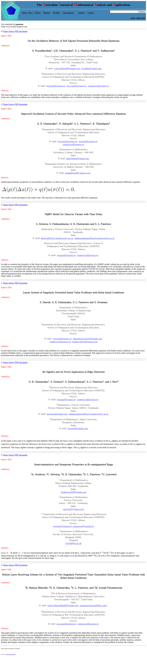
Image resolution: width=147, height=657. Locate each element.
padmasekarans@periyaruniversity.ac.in (94, 238)
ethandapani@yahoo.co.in (77, 172)
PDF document (21, 31)
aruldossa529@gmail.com (73, 492)
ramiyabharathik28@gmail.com (62, 605)
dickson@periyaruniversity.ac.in (57, 238)
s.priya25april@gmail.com (67, 68)
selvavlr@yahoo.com (73, 509)
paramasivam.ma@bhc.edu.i (93, 605)
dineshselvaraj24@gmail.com (87, 338)
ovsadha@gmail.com (91, 68)
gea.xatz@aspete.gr (76, 85)
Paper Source (8, 31)
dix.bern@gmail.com (57, 413)
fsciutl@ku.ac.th (74, 543)
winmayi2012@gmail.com (85, 341)
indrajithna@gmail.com (77, 158)
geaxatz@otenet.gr (55, 85)
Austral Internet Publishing (11, 654)
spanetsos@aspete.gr (98, 85)
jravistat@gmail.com (77, 428)
